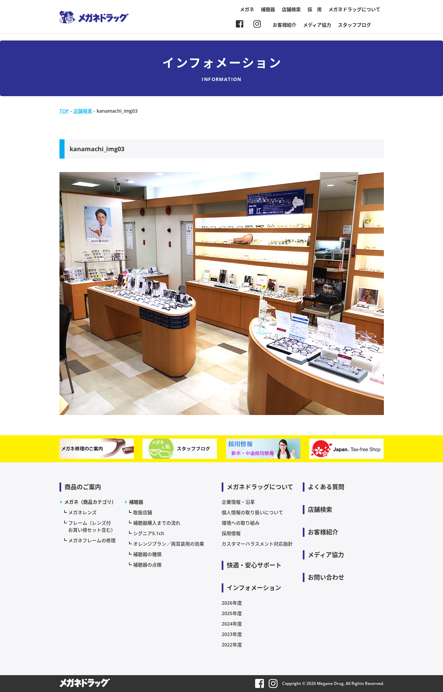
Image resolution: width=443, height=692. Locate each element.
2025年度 (232, 613)
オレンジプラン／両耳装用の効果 (168, 544)
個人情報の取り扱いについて (252, 512)
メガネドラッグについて (354, 9)
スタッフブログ (354, 25)
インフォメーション (254, 588)
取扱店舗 (142, 512)
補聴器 (268, 9)
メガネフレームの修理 (92, 540)
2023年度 (232, 634)
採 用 (314, 9)
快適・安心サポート (254, 565)
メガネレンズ (82, 512)
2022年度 (232, 644)
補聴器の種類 (147, 554)
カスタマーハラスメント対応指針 (257, 544)
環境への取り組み (241, 523)
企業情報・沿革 (238, 502)
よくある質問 (326, 487)
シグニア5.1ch (148, 533)
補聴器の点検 (147, 564)
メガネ (247, 9)
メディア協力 (317, 25)
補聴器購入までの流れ (156, 523)
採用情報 (231, 533)
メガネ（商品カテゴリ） (90, 502)
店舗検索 (291, 9)
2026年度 (232, 603)
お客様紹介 (284, 25)
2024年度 (232, 623)
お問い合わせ (326, 577)
